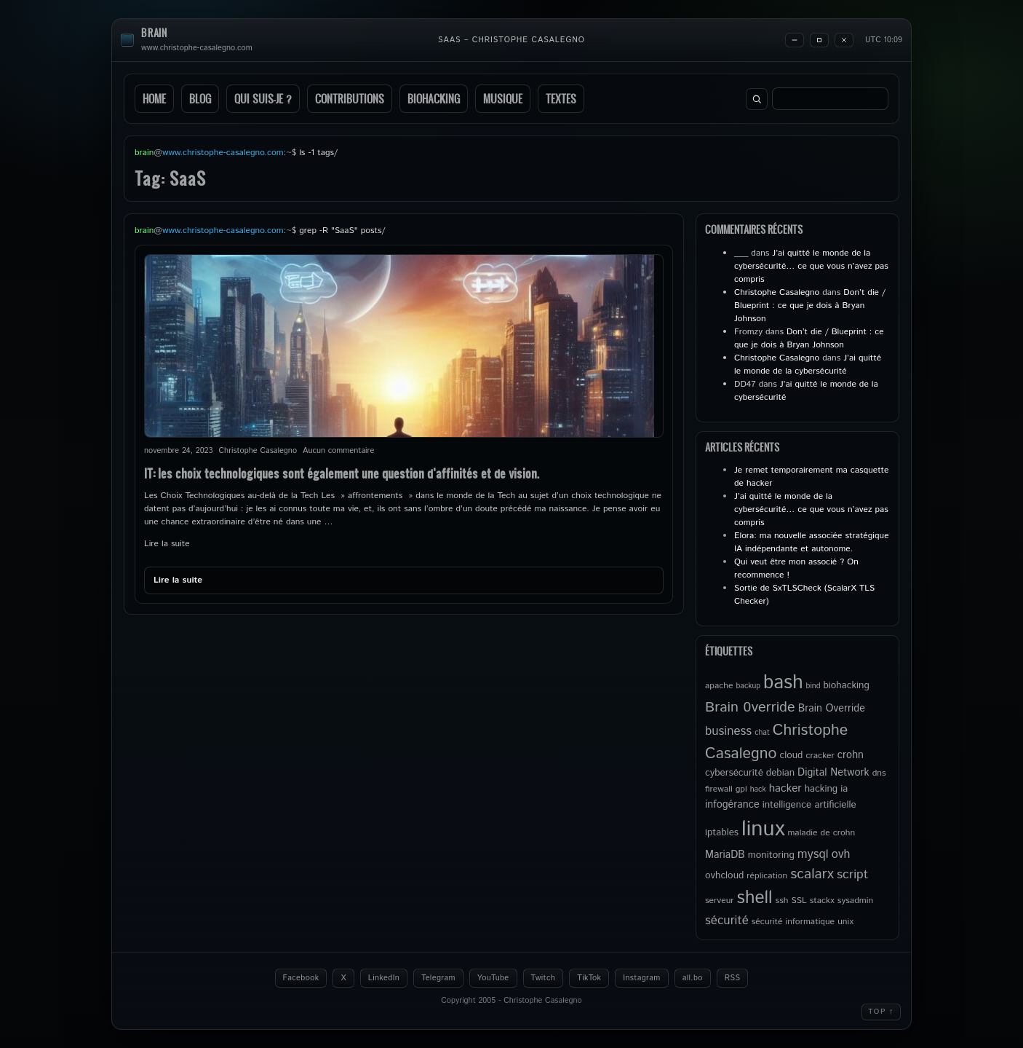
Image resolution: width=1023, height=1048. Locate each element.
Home (154, 98)
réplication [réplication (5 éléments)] (767, 876)
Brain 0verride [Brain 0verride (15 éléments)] (750, 707)
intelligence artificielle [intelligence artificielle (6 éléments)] (809, 804)
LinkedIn (383, 978)
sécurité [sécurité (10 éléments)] (727, 920)
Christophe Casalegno (776, 292)
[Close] (844, 40)
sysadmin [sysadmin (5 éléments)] (855, 900)
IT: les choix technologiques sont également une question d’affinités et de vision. (341, 473)
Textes (561, 98)
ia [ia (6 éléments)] (844, 788)
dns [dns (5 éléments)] (879, 773)
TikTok (589, 978)
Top (881, 1011)
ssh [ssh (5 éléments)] (782, 900)
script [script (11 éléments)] (852, 874)
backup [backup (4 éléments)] (748, 686)
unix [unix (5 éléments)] (845, 921)
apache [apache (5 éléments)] (719, 685)
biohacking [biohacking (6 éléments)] (846, 685)
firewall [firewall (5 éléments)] (719, 789)
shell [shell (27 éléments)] (755, 898)
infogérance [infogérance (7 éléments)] (732, 804)
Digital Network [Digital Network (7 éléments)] (833, 772)
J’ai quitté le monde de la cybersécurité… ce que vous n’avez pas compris (811, 266)
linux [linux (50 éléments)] (762, 829)
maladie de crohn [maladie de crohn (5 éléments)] (821, 833)
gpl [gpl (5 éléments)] (741, 789)
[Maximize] (819, 40)
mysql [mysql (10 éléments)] (813, 854)
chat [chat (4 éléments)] (762, 732)
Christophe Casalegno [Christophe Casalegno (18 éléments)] (776, 742)
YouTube (493, 978)
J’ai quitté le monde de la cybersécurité (807, 364)
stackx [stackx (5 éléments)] (822, 900)
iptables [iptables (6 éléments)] (722, 832)
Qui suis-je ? (263, 98)
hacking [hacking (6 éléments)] (821, 788)
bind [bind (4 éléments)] (813, 686)
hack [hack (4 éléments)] (758, 789)
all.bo (692, 978)
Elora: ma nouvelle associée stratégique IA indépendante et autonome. (811, 542)
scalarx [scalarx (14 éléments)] (812, 874)
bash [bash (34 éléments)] (783, 682)
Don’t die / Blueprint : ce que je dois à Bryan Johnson (809, 305)
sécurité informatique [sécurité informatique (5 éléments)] (793, 921)
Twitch (543, 978)
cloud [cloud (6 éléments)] (791, 755)
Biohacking (433, 98)
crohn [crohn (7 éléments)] (850, 755)
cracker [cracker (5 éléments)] (819, 755)
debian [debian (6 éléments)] (780, 772)
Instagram (641, 978)
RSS (733, 978)
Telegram (438, 978)
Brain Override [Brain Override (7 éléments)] (831, 708)
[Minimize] (794, 40)
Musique (502, 98)
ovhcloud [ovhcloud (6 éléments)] (724, 875)
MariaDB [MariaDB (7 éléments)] (725, 855)
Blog (200, 98)
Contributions (349, 98)
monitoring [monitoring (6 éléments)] (771, 855)
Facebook (301, 978)
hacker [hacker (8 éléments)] (785, 789)
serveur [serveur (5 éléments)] (719, 900)
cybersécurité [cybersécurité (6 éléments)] (734, 772)
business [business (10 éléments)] (728, 731)
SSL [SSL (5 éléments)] (798, 900)
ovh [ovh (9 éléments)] (841, 854)
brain (154, 33)
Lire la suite (167, 543)
